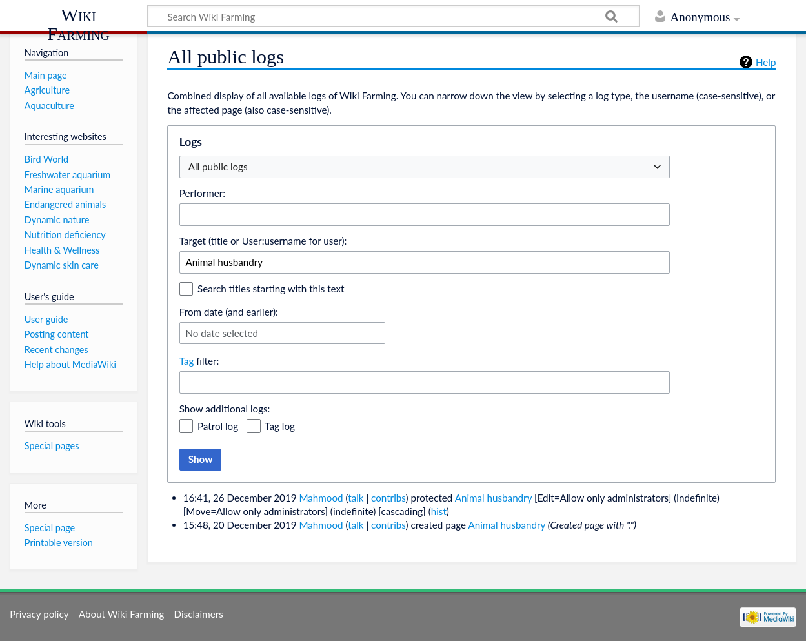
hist (439, 511)
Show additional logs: (224, 408)
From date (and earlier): (228, 312)
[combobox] (424, 214)
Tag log (280, 426)
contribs (388, 498)
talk (355, 498)
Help (766, 62)
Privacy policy (39, 614)
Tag (186, 361)
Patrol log (217, 426)
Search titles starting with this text (271, 288)
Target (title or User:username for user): (263, 241)
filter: (199, 361)
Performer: (202, 193)
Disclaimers (198, 614)
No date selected (221, 333)
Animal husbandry (493, 498)
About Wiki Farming (122, 614)
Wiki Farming (78, 24)
